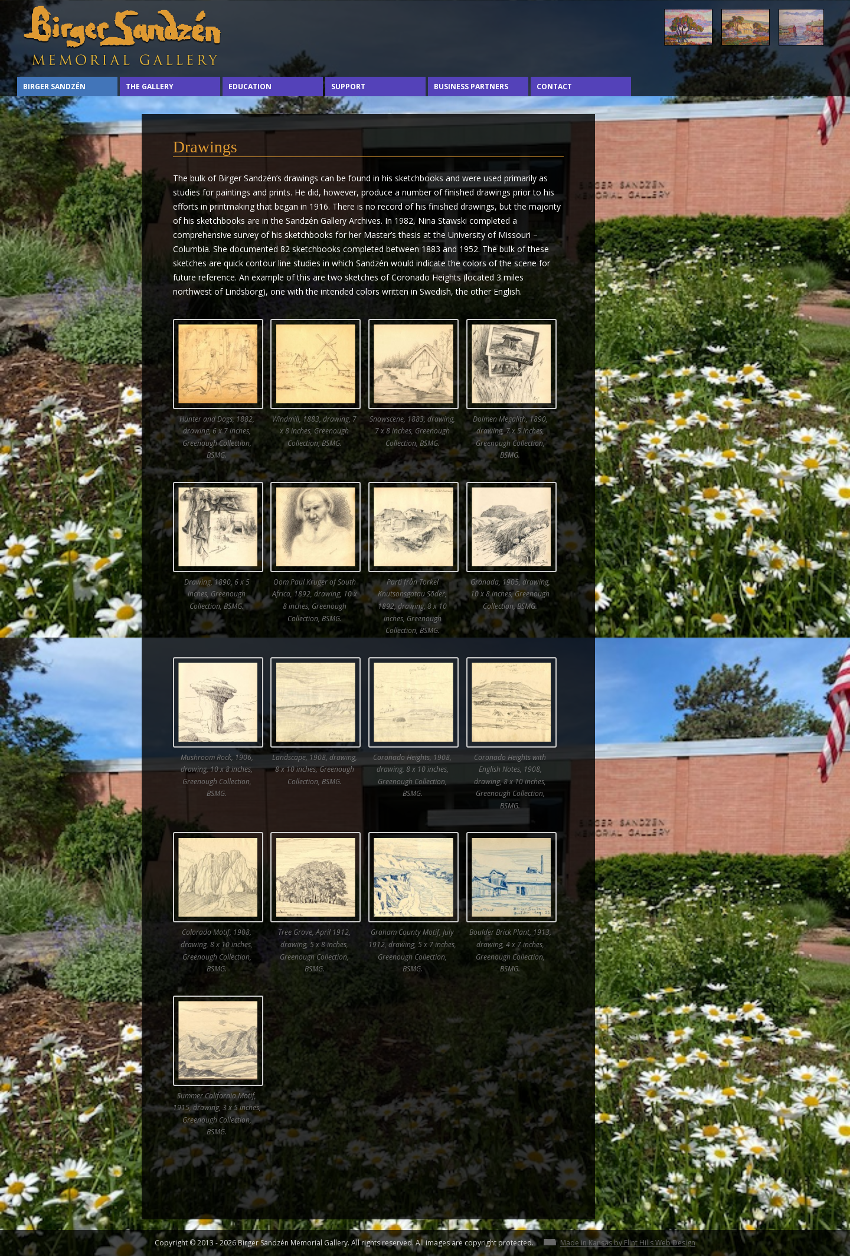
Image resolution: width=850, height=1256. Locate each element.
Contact (554, 86)
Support (348, 86)
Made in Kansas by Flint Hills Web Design (627, 1243)
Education (250, 86)
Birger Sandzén (54, 86)
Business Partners (471, 86)
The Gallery (150, 86)
